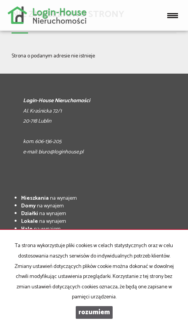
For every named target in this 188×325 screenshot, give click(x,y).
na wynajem (49, 198)
